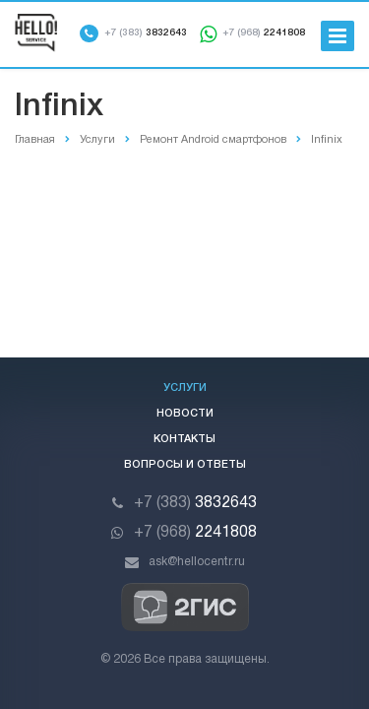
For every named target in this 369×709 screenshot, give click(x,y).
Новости (185, 414)
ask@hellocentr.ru (197, 561)
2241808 (263, 33)
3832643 (145, 33)
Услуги (185, 388)
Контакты (184, 439)
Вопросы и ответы (185, 465)
